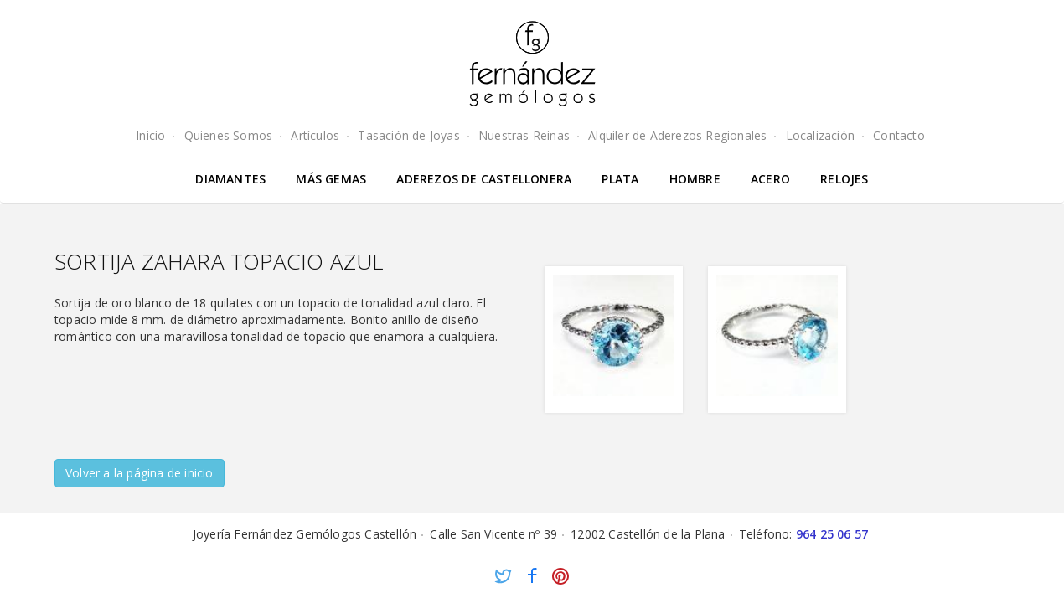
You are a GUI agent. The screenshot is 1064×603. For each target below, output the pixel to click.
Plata (620, 179)
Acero (770, 179)
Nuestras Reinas (524, 135)
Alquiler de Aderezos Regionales (677, 135)
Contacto (899, 135)
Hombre (695, 179)
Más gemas (331, 179)
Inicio (150, 135)
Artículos (315, 135)
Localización (820, 135)
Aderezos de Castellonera (483, 179)
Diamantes (230, 179)
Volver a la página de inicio (139, 473)
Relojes (844, 179)
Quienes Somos (228, 135)
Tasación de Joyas (408, 135)
